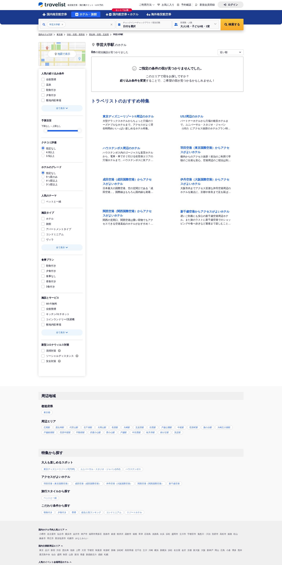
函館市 (128, 534)
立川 (145, 550)
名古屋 (177, 550)
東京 (41, 550)
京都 (189, 550)
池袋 (72, 550)
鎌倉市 (42, 538)
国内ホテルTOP (45, 34)
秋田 (65, 554)
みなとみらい (81, 538)
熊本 (240, 550)
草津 (140, 534)
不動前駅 (80, 432)
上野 (78, 550)
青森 (82, 554)
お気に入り (168, 4)
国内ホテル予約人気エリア (52, 529)
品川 (47, 550)
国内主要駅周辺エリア (50, 546)
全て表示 (62, 108)
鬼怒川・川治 (203, 534)
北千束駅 (88, 427)
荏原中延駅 (65, 432)
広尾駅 (47, 427)
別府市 (215, 534)
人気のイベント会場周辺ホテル (55, 562)
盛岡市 (175, 534)
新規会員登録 (207, 4)
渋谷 (58, 550)
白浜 (162, 534)
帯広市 (50, 538)
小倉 (228, 550)
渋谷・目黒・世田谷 (76, 34)
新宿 (53, 550)
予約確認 (186, 4)
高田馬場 (129, 550)
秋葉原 (98, 550)
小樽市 (42, 534)
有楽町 (106, 550)
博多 (234, 550)
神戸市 (84, 534)
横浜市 (68, 534)
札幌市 (70, 538)
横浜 (156, 550)
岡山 (217, 550)
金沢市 (76, 534)
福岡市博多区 (95, 534)
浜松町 (120, 550)
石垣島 (147, 534)
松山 (235, 534)
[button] (144, 24)
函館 (100, 554)
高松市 (223, 534)
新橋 (113, 550)
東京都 (60, 34)
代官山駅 (74, 427)
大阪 (203, 550)
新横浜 (163, 550)
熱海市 (106, 534)
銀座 (113, 534)
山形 (71, 554)
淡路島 (155, 534)
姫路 (230, 534)
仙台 (53, 554)
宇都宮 (90, 550)
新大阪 (196, 550)
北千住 (138, 550)
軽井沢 (120, 534)
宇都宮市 (191, 534)
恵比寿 (65, 550)
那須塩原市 (60, 538)
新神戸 (210, 550)
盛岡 (59, 554)
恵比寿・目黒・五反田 (99, 34)
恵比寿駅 (60, 427)
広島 (222, 550)
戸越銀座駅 (49, 432)
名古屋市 (51, 534)
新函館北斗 (91, 554)
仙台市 (60, 534)
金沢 (184, 550)
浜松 (168, 534)
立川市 (182, 534)
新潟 (76, 554)
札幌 (106, 554)
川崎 (151, 550)
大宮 (84, 550)
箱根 (135, 534)
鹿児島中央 (44, 554)
